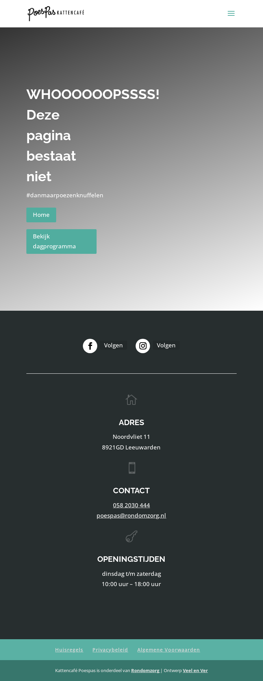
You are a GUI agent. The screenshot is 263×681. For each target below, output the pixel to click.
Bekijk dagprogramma (54, 241)
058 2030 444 (131, 505)
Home (41, 215)
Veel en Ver (195, 670)
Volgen (113, 345)
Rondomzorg (145, 670)
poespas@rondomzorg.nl (131, 515)
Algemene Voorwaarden (168, 649)
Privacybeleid (110, 649)
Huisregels (69, 649)
